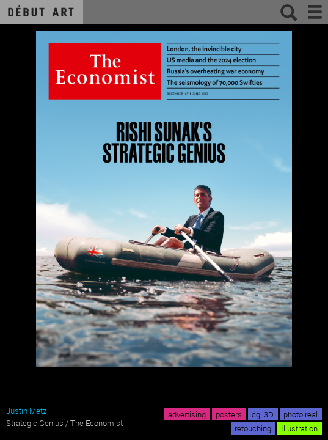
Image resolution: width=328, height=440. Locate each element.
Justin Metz (26, 410)
